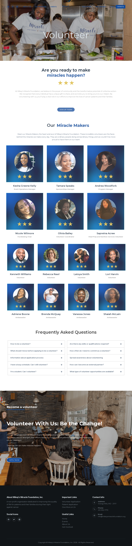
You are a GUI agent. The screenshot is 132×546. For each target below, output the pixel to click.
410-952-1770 (103, 510)
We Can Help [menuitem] (101, 7)
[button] (36, 344)
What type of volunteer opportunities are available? (92, 372)
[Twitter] (12, 6)
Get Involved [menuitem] (40, 7)
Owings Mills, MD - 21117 (107, 504)
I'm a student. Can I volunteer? (23, 372)
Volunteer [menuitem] (86, 7)
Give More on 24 (69, 507)
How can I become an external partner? (87, 365)
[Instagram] (17, 6)
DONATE (120, 6)
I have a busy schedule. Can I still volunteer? (29, 365)
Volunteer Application (71, 502)
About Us (66, 524)
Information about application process (26, 358)
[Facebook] (8, 6)
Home (64, 519)
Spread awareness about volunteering (86, 358)
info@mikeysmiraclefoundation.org (111, 516)
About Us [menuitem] (27, 7)
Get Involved (67, 527)
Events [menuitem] (54, 7)
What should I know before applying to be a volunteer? (33, 351)
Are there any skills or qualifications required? (89, 344)
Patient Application (70, 504)
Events (65, 522)
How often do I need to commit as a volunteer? (90, 351)
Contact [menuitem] (114, 7)
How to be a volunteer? (20, 344)
